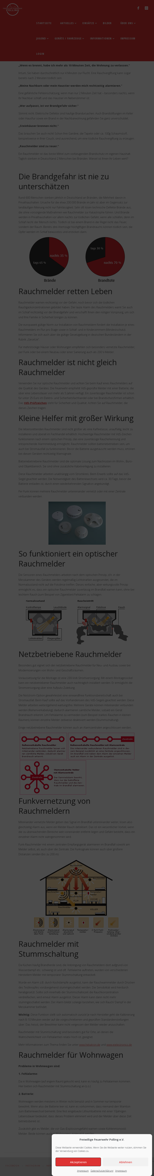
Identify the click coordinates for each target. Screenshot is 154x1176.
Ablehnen (125, 1162)
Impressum (83, 1170)
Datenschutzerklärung (102, 1170)
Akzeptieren (78, 1162)
